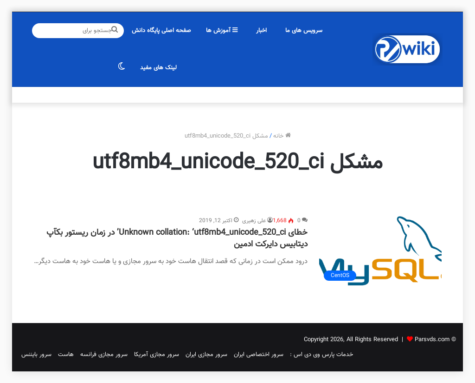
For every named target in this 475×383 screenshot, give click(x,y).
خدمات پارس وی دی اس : (321, 354)
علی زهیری (254, 221)
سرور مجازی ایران (206, 354)
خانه (282, 136)
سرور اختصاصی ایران (258, 354)
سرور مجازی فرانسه (104, 354)
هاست (66, 354)
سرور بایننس (36, 354)
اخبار (261, 30)
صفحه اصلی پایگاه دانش (161, 30)
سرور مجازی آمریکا (156, 354)
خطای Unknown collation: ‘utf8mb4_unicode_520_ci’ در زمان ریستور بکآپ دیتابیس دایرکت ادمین (177, 238)
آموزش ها (222, 30)
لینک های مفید (158, 68)
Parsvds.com (432, 339)
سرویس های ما (303, 30)
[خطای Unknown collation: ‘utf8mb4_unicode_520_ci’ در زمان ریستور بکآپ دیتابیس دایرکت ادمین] (380, 250)
